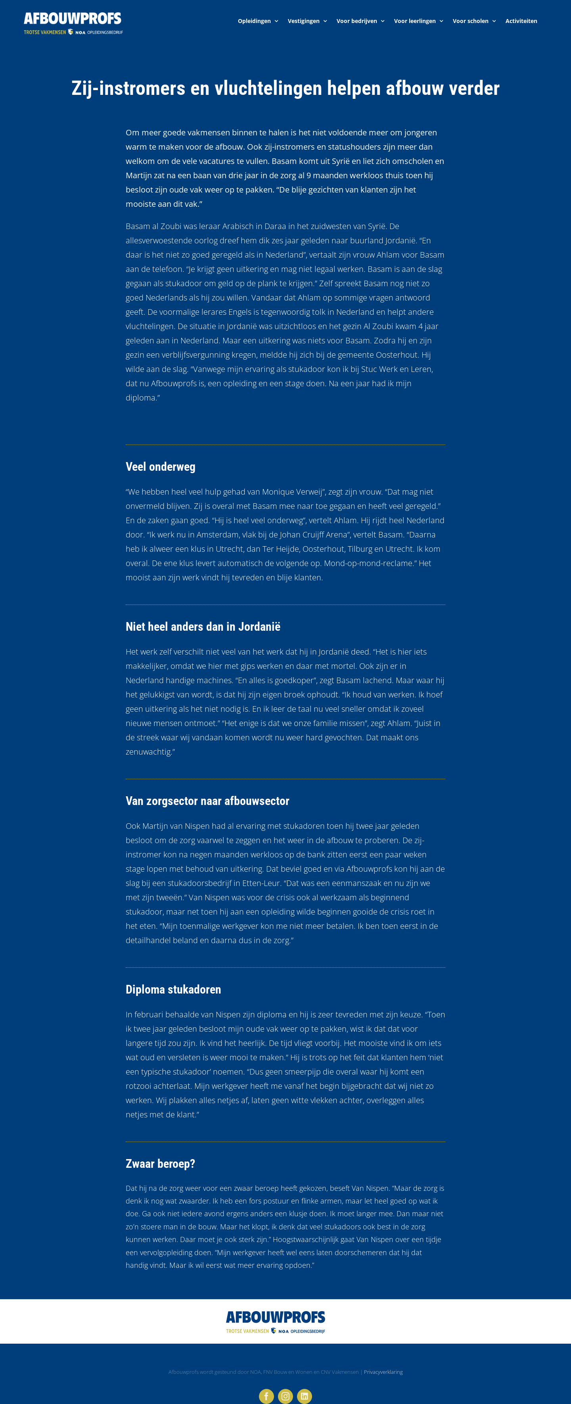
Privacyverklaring (383, 1371)
